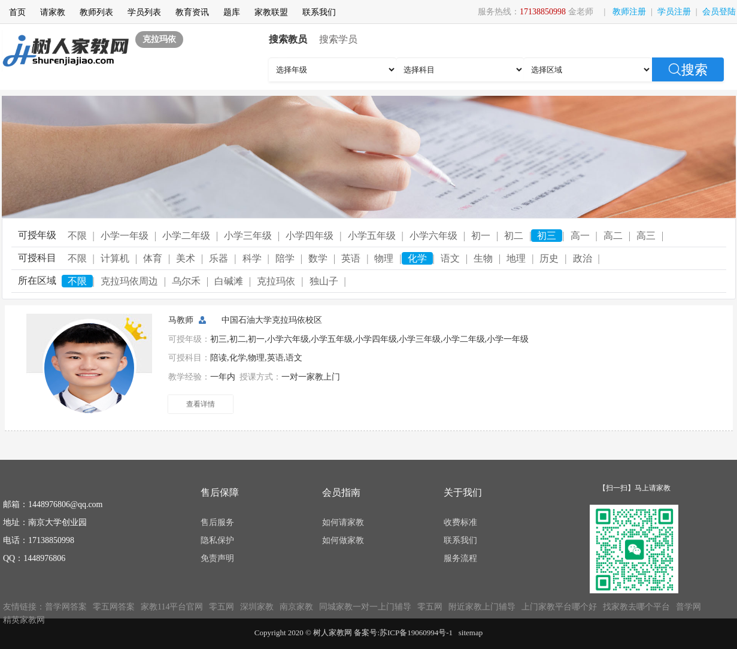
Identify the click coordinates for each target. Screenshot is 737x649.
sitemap (471, 632)
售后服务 (217, 522)
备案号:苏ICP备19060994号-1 (403, 632)
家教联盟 (271, 12)
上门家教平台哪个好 (559, 606)
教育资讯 (192, 12)
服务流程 (460, 558)
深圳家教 (257, 606)
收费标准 (460, 522)
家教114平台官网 (172, 606)
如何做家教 (343, 540)
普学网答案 (66, 606)
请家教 (52, 12)
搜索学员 (338, 39)
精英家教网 (24, 619)
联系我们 (319, 12)
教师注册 (629, 11)
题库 (231, 12)
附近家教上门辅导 (481, 606)
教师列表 (96, 12)
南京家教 (296, 606)
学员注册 (674, 11)
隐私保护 (217, 540)
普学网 (688, 606)
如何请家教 (343, 522)
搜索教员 (288, 39)
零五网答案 (114, 606)
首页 (17, 12)
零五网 (221, 606)
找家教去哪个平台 (636, 606)
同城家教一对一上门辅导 (365, 606)
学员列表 (144, 12)
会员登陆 (719, 11)
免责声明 (217, 558)
